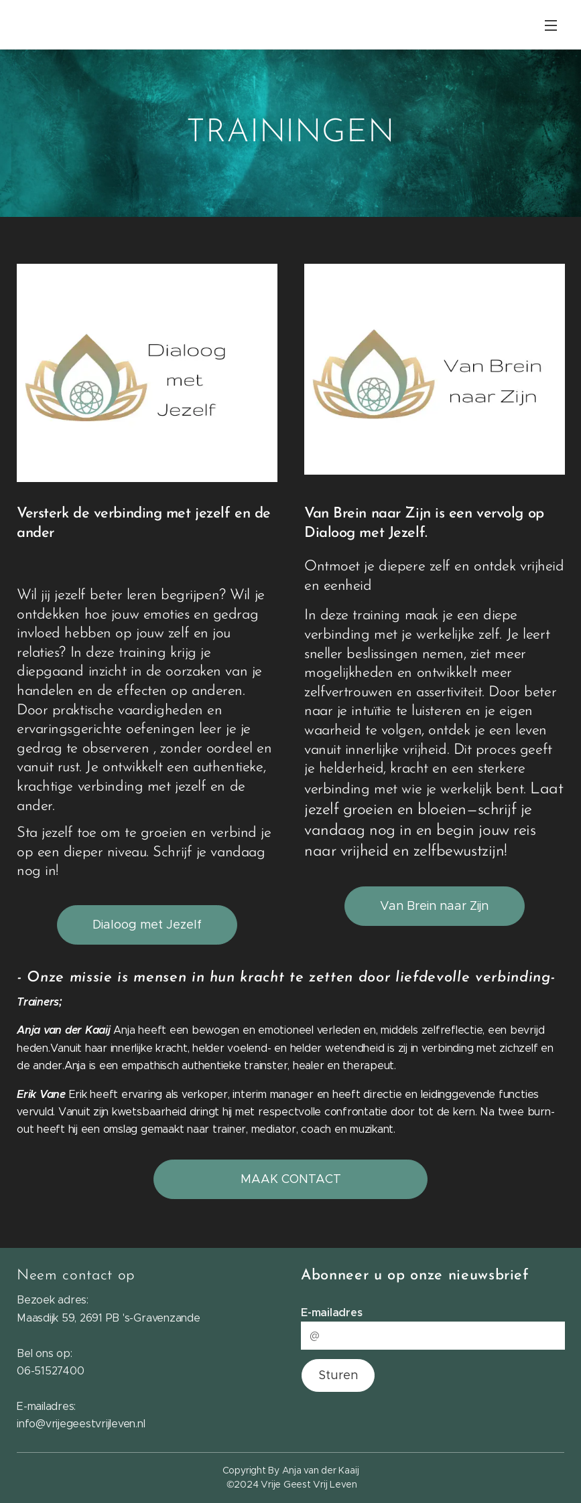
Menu (551, 25)
